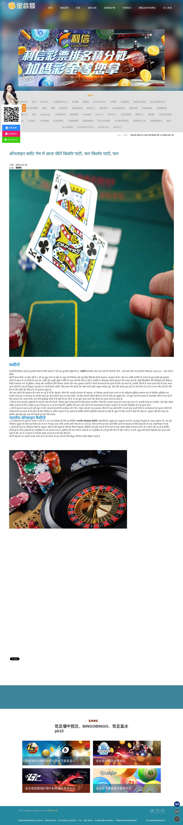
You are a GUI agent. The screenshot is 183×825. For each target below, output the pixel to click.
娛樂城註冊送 (139, 102)
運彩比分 (139, 114)
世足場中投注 (99, 102)
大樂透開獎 (73, 121)
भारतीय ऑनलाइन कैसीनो (87, 421)
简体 (177, 812)
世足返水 (45, 102)
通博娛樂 (74, 114)
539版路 (31, 121)
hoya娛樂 (86, 114)
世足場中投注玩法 (85, 127)
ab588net (11, 134)
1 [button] (5, 27)
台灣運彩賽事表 (121, 121)
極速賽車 (104, 108)
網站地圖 (53, 811)
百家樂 (113, 102)
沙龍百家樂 (126, 114)
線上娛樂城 (67, 127)
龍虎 (34, 102)
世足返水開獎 (104, 121)
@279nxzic (11, 140)
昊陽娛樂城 (147, 108)
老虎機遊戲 (161, 108)
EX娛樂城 (44, 121)
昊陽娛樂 (133, 108)
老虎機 (75, 102)
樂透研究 (63, 108)
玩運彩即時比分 (60, 102)
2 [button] (5, 31)
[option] (91, 45)
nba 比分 (99, 114)
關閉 (24, 108)
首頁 (119, 135)
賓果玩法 (91, 108)
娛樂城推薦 (88, 121)
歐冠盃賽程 (58, 121)
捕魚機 (151, 114)
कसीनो (83, 371)
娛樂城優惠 (77, 108)
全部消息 (23, 102)
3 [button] (5, 34)
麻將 (44, 108)
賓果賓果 (125, 102)
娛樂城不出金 (139, 121)
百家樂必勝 (60, 114)
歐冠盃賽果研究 (157, 102)
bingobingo (45, 114)
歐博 (169, 121)
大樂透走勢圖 (165, 114)
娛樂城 (86, 102)
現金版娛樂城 (118, 108)
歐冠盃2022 (103, 127)
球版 (53, 108)
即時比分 (112, 114)
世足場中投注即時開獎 (27, 108)
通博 (34, 114)
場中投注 (117, 127)
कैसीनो (125, 135)
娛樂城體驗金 (156, 121)
